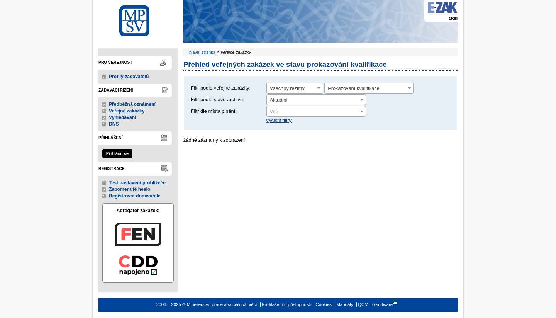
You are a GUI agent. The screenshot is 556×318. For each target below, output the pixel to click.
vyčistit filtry (279, 120)
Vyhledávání (122, 117)
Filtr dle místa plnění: (214, 111)
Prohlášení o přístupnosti (286, 304)
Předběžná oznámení (132, 104)
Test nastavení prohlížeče (137, 182)
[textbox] (316, 111)
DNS (114, 124)
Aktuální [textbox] (279, 100)
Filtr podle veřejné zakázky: (221, 88)
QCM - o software (375, 304)
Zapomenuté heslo (129, 189)
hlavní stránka (202, 52)
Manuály (344, 304)
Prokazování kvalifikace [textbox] (354, 88)
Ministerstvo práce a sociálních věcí (138, 18)
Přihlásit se (117, 153)
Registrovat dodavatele (135, 196)
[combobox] (294, 88)
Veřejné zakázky (127, 111)
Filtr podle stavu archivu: (217, 99)
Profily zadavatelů (129, 76)
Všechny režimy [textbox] (287, 88)
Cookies (323, 304)
